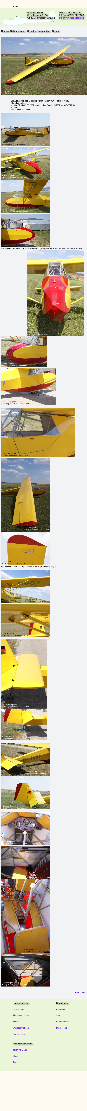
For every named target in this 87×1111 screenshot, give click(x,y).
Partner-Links (19, 1034)
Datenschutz (61, 1028)
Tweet (15, 1062)
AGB (58, 1016)
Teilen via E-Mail (20, 1050)
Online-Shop (18, 1009)
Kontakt (16, 1022)
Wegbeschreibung (21, 1028)
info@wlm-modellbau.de (71, 18)
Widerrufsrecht (62, 1022)
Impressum (61, 1009)
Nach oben (81, 992)
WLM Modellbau (21, 1016)
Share (15, 1056)
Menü (17, 6)
